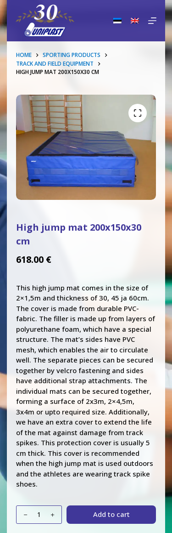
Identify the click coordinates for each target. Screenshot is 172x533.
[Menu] (152, 21)
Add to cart (111, 514)
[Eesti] (117, 20)
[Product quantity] (39, 514)
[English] (135, 20)
